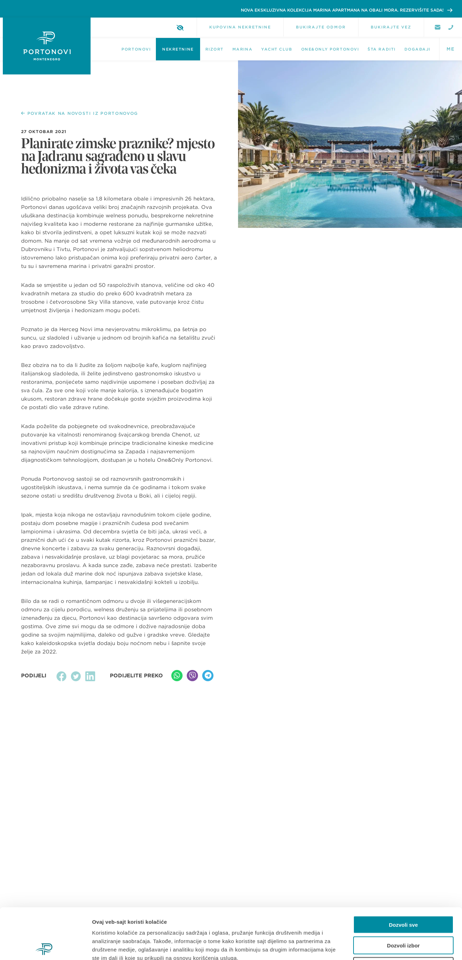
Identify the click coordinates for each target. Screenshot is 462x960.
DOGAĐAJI (417, 49)
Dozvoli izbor (403, 894)
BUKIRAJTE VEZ (391, 27)
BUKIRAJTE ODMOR (321, 27)
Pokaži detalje (373, 946)
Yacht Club (276, 49)
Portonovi (136, 49)
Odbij (403, 915)
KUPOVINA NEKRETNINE (240, 27)
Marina (242, 49)
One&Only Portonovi (330, 49)
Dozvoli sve (403, 874)
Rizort (214, 49)
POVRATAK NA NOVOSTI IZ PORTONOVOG (79, 113)
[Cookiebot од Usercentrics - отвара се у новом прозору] (45, 946)
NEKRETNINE (177, 49)
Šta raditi (381, 49)
